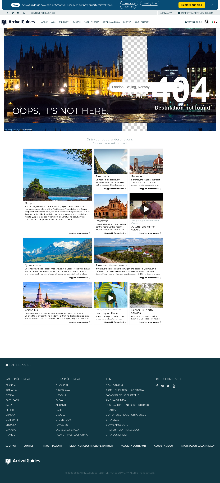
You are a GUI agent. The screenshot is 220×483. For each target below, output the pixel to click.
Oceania (127, 22)
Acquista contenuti (133, 446)
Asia (53, 22)
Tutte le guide (193, 22)
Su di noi (11, 446)
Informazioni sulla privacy (197, 446)
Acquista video (163, 446)
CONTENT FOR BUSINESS (43, 13)
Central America (111, 22)
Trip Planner (129, 3)
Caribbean (64, 22)
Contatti (29, 446)
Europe (77, 22)
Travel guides (149, 3)
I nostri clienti (52, 446)
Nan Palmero (26, 130)
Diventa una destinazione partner (91, 446)
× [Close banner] (212, 5)
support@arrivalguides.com (195, 13)
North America (91, 22)
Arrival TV (166, 13)
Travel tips (128, 6)
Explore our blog (191, 5)
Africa (44, 22)
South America (142, 22)
